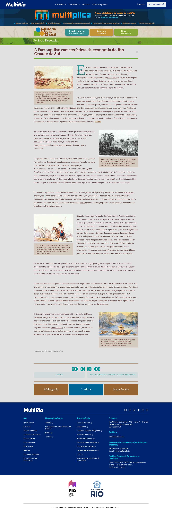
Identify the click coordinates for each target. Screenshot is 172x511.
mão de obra (129, 192)
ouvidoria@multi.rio (116, 436)
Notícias (86, 4)
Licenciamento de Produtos (30, 459)
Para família (28, 446)
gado (46, 114)
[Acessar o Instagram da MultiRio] (129, 410)
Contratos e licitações (86, 446)
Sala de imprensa (30, 431)
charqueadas (39, 145)
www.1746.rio (119, 467)
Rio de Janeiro (102, 304)
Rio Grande (111, 77)
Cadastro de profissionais (88, 450)
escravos (37, 114)
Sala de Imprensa (99, 4)
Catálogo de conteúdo (31, 435)
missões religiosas (68, 108)
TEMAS (49, 437)
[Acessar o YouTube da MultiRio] (125, 410)
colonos (66, 118)
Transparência (83, 418)
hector (48, 433)
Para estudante (29, 442)
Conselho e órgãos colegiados (89, 431)
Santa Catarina (100, 81)
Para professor (29, 438)
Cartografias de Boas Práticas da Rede (58, 428)
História (36, 351)
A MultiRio (60, 4)
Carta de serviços (84, 423)
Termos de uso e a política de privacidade (88, 459)
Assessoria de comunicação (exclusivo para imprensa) (128, 443)
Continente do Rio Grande (125, 114)
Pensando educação (31, 454)
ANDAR (49, 423)
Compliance (82, 427)
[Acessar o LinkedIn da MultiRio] (147, 410)
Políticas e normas (85, 435)
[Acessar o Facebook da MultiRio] (138, 410)
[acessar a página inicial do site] (16, 4)
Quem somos (28, 423)
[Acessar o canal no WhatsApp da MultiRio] (143, 410)
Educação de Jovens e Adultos (54, 351)
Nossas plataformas (54, 418)
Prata (82, 202)
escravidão (128, 250)
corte (130, 297)
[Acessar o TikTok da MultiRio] (134, 410)
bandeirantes (80, 111)
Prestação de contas (86, 438)
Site (25, 418)
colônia (98, 121)
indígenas (109, 111)
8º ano (42, 351)
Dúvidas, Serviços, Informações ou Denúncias (124, 457)
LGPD (80, 454)
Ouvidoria (113, 432)
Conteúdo (74, 4)
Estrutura (26, 427)
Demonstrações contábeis (88, 442)
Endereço (113, 418)
